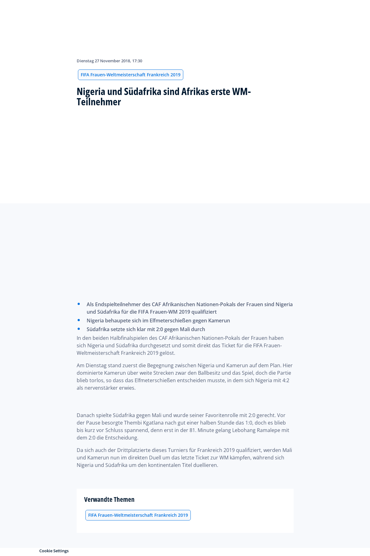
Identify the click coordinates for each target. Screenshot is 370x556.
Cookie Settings (54, 551)
